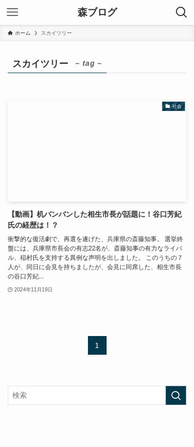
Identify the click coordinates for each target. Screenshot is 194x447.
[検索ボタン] (181, 12)
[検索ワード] (97, 395)
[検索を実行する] (176, 395)
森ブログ (97, 13)
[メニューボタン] (12, 12)
